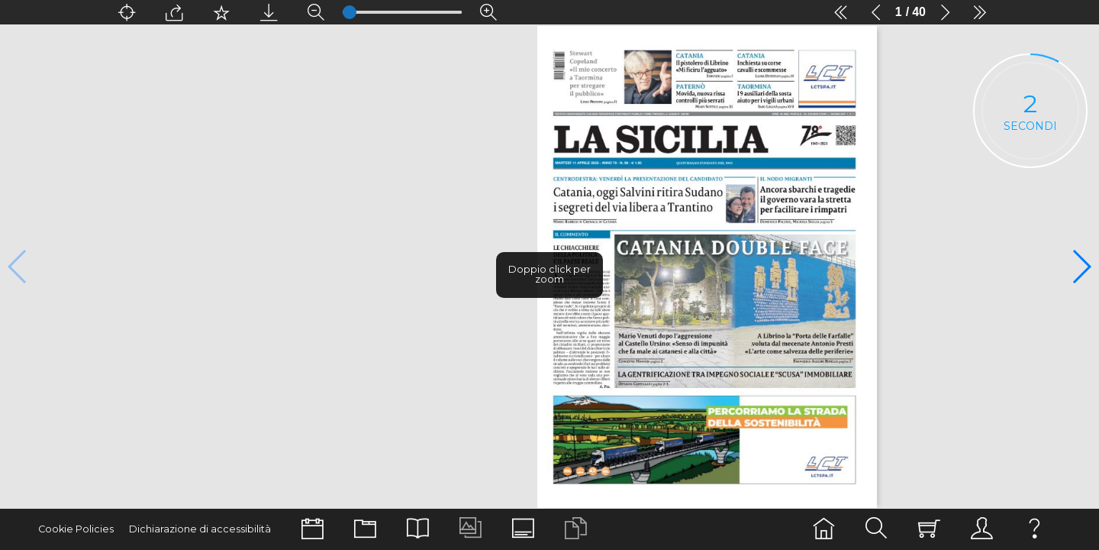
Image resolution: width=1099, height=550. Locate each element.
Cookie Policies (76, 529)
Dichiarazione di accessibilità (200, 529)
